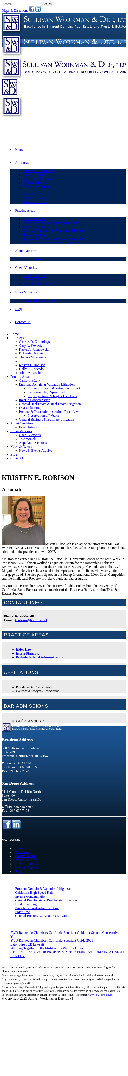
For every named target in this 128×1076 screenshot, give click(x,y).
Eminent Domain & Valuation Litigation (43, 888)
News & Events (26, 867)
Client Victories (26, 864)
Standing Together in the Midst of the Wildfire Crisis (46, 948)
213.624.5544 (110, 129)
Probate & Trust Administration (39, 657)
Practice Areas (25, 856)
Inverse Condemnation (30, 896)
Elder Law (23, 649)
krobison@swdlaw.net (31, 620)
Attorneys (22, 852)
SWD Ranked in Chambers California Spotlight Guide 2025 (51, 940)
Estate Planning (27, 653)
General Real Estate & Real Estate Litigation (46, 900)
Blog (18, 871)
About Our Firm (26, 860)
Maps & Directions (15, 10)
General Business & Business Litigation (42, 916)
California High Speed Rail (34, 892)
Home (19, 848)
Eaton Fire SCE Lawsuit (27, 944)
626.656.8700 (23, 807)
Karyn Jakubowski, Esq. (100, 994)
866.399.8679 (110, 136)
